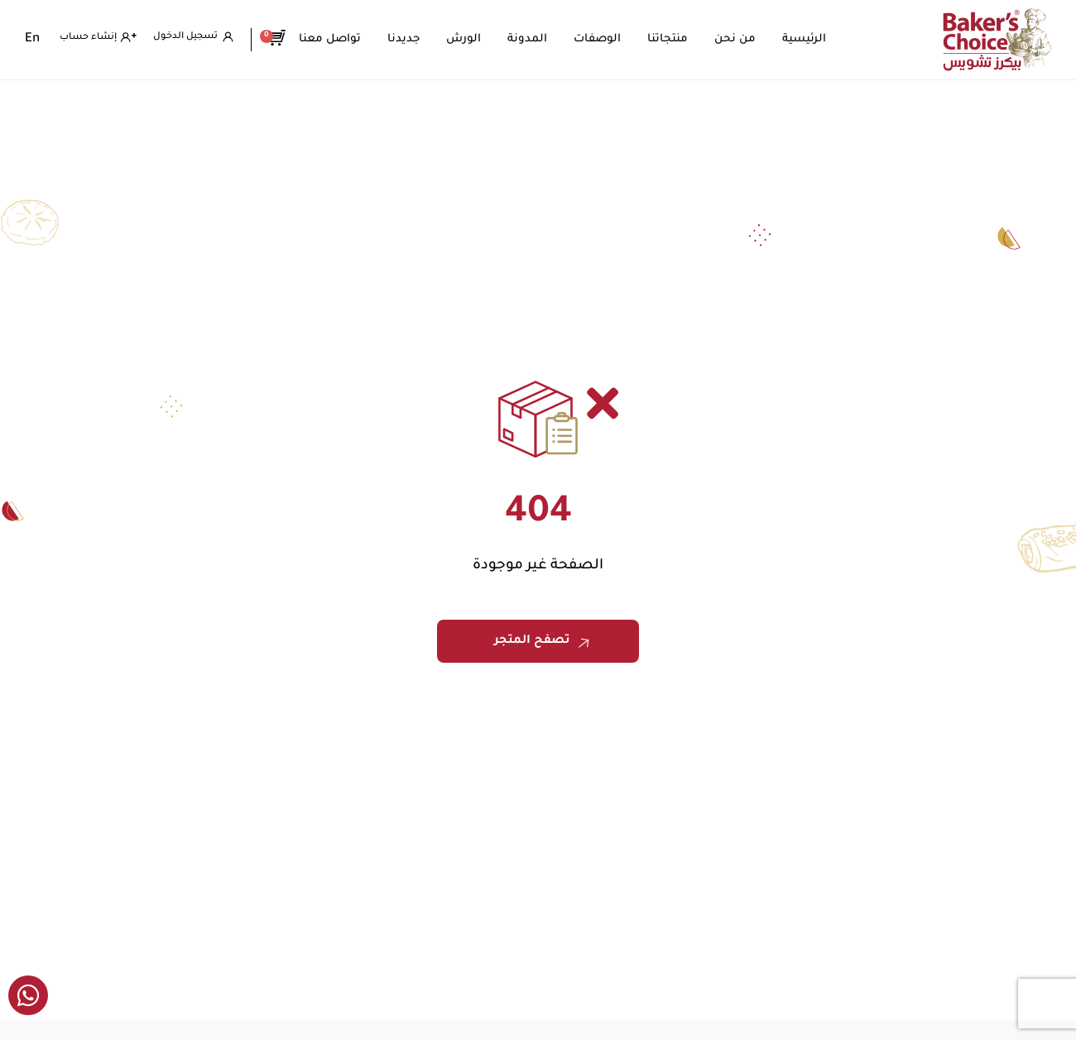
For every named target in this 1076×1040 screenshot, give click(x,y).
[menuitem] (32, 40)
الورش (468, 39)
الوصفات (602, 39)
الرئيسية (809, 39)
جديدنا (408, 39)
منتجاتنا (672, 39)
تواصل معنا (335, 39)
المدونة (532, 39)
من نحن (740, 39)
